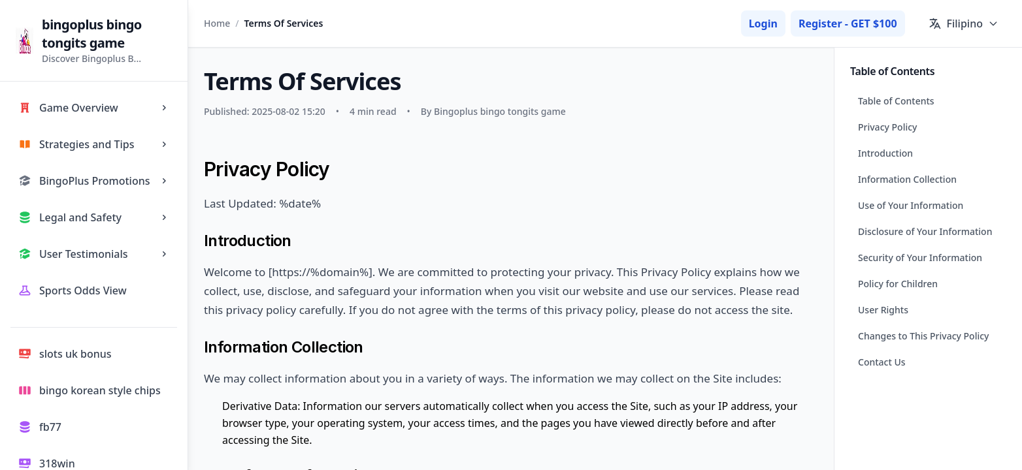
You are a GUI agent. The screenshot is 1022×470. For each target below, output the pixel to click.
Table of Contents (896, 101)
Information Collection (907, 179)
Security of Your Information (920, 257)
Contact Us (882, 362)
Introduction (885, 153)
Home (217, 23)
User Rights (883, 310)
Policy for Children (898, 283)
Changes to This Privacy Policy (923, 336)
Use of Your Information (910, 205)
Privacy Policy (887, 127)
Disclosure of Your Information (925, 231)
